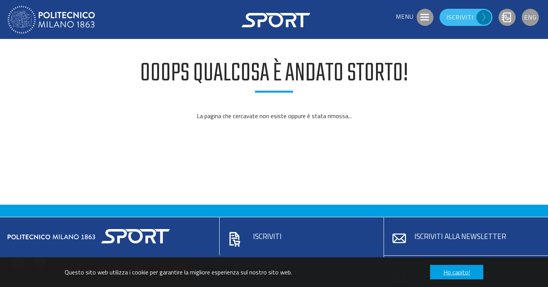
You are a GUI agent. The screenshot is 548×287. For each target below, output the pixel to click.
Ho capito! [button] (456, 272)
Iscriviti (267, 236)
